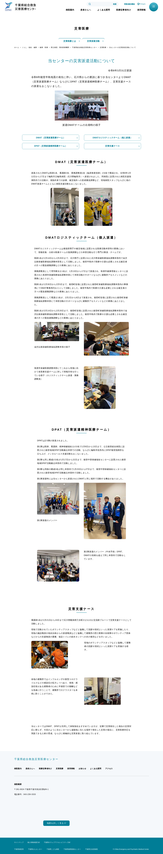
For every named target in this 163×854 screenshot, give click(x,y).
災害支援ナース (112, 146)
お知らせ (83, 769)
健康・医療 (44, 47)
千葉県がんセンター (35, 849)
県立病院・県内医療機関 (60, 47)
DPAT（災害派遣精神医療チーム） (50, 146)
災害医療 (103, 47)
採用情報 (141, 10)
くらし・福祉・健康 (29, 47)
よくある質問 (103, 10)
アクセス (142, 4)
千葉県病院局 (19, 849)
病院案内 (70, 10)
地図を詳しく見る (55, 823)
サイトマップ (19, 842)
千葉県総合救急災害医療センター (84, 47)
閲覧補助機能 (128, 4)
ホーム (16, 47)
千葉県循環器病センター (72, 849)
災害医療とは (69, 41)
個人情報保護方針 (33, 842)
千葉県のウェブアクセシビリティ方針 (57, 842)
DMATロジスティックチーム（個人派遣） (112, 138)
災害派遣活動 (93, 41)
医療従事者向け (123, 10)
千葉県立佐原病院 (91, 849)
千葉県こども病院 (53, 849)
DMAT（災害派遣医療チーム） (50, 138)
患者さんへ (85, 10)
